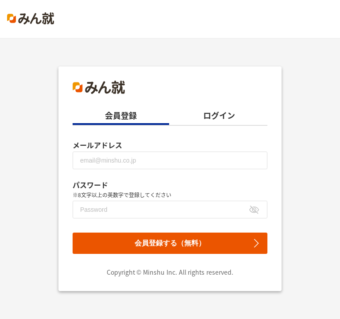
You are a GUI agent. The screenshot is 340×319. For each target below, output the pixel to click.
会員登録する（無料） (170, 243)
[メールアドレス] (170, 160)
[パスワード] (170, 209)
